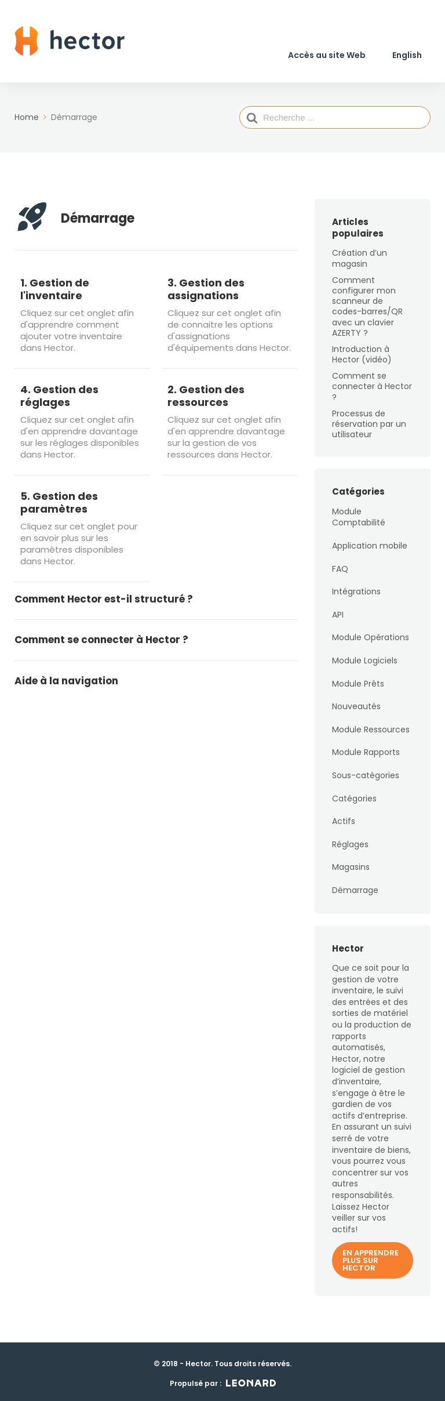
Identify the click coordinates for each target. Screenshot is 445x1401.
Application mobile (369, 541)
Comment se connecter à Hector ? (372, 382)
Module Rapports (366, 748)
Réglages (350, 839)
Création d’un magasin (359, 254)
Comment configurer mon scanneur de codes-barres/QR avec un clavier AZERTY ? (367, 302)
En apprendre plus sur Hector (370, 1256)
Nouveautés (356, 702)
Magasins (351, 863)
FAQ (340, 564)
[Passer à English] (407, 53)
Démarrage (355, 885)
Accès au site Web (327, 53)
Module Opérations (370, 633)
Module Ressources (371, 725)
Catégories (354, 794)
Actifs (343, 817)
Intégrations (356, 587)
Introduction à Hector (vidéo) (362, 350)
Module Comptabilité (358, 512)
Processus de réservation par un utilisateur (369, 419)
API (338, 610)
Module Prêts (358, 679)
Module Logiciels (364, 656)
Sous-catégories (365, 770)
